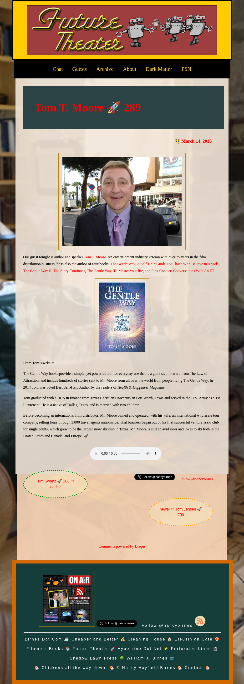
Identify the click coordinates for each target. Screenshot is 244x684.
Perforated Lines (191, 649)
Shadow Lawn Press (93, 658)
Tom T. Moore (95, 257)
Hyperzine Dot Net (140, 649)
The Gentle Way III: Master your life (115, 271)
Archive (104, 69)
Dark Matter (159, 69)
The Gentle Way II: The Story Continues (54, 271)
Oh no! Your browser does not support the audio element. (126, 453)
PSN (186, 69)
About (129, 69)
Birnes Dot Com (43, 639)
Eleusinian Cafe (194, 639)
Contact (194, 668)
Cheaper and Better (94, 639)
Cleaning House (147, 639)
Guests (79, 69)
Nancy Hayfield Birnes (149, 668)
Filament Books (44, 649)
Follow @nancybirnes (196, 479)
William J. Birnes (147, 658)
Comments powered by (122, 546)
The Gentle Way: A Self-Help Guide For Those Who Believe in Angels (165, 264)
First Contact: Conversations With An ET (182, 271)
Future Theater (90, 649)
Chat (58, 69)
